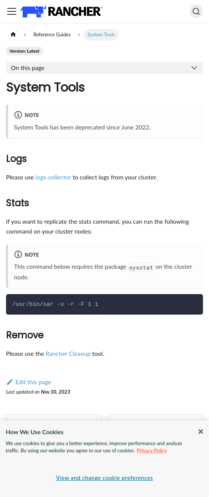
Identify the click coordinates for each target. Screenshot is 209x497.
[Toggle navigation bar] (11, 11)
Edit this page (28, 381)
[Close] (200, 431)
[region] (104, 459)
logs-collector (53, 177)
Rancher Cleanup (68, 353)
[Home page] (13, 35)
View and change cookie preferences (104, 478)
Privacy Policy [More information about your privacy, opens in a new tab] (152, 450)
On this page (28, 67)
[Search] (196, 11)
